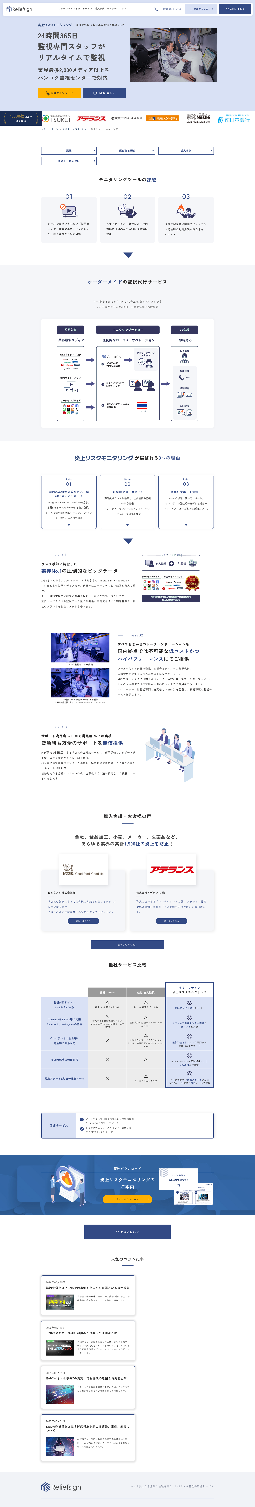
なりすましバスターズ (97, 1478)
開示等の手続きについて (196, 1461)
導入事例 (186, 151)
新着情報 (152, 1424)
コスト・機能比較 (69, 161)
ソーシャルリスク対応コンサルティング (107, 1457)
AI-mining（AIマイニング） (112, 1120)
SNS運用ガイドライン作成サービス (104, 1453)
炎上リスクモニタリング (98, 1436)
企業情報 (187, 1421)
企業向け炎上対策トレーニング (102, 1462)
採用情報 (187, 1437)
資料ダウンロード (158, 1458)
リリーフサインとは (53, 1421)
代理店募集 (188, 1443)
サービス (90, 1421)
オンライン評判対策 (96, 1483)
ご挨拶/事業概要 (191, 1426)
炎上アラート (92, 1441)
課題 (69, 151)
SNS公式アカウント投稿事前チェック (105, 1466)
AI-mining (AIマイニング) (99, 1432)
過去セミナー (154, 1445)
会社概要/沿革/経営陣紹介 (196, 1430)
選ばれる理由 (127, 151)
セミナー (152, 1440)
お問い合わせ (190, 1449)
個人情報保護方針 (193, 1455)
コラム (151, 1466)
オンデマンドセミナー (159, 1450)
